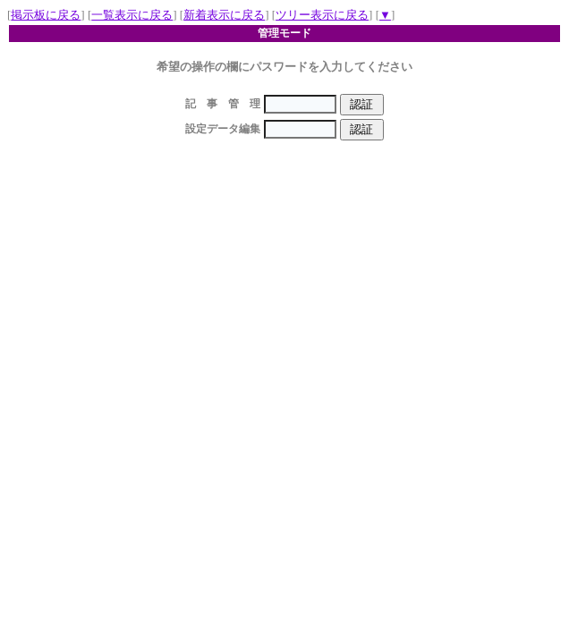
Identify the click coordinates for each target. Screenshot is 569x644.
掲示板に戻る (46, 14)
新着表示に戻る (224, 14)
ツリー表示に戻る (322, 14)
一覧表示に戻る (132, 14)
